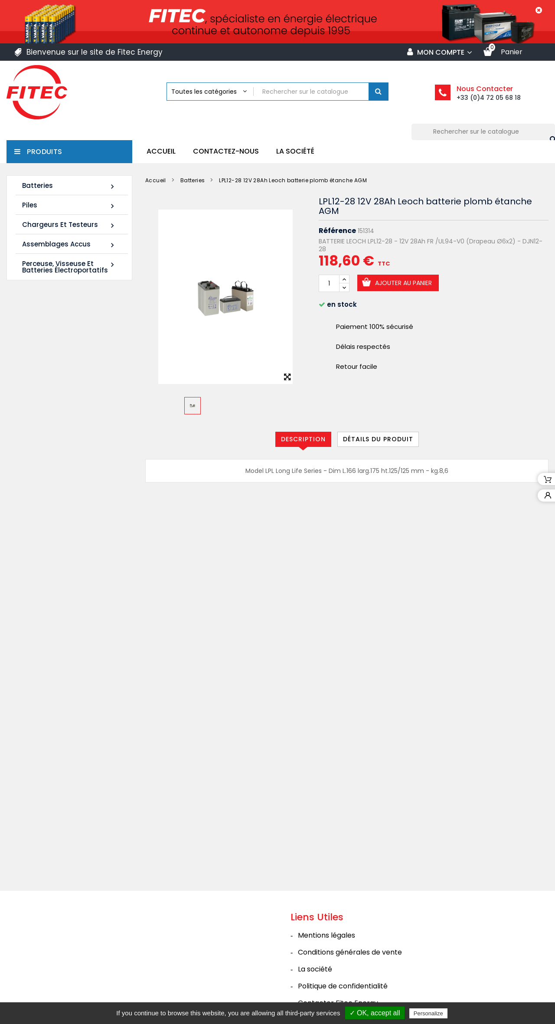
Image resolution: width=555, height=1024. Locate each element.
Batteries (69, 186)
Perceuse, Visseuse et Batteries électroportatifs (69, 267)
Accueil (161, 151)
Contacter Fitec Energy (338, 973)
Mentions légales (326, 905)
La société (295, 151)
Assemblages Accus (69, 244)
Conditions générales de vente (350, 922)
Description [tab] (303, 439)
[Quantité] (329, 283)
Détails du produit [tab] (378, 439)
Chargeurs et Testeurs (69, 225)
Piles (69, 205)
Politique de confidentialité (343, 956)
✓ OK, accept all (374, 1013)
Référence (337, 231)
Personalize (428, 1013)
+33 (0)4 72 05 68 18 (489, 97)
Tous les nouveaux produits (74, 578)
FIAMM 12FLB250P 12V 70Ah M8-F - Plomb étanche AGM (60, 524)
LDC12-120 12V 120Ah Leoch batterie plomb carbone (60, 406)
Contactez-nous (226, 151)
